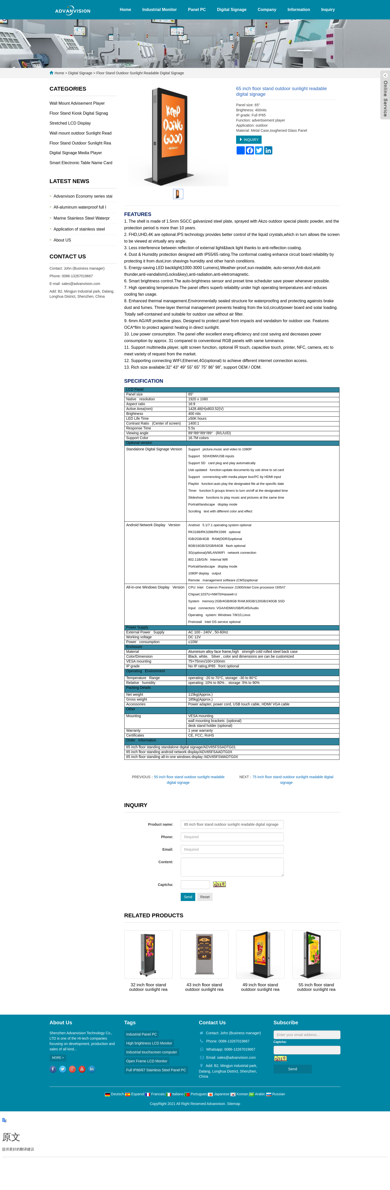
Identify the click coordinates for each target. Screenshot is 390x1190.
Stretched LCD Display (70, 123)
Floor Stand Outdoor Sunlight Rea (80, 143)
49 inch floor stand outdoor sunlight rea (260, 987)
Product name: (160, 824)
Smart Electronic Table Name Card (81, 163)
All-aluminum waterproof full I (80, 207)
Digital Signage (232, 9)
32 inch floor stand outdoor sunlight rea (148, 987)
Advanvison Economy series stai (83, 196)
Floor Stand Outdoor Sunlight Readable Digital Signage (139, 73)
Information (299, 9)
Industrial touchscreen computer (151, 1052)
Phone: (167, 837)
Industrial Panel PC (141, 1034)
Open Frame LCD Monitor (146, 1061)
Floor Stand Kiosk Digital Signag (79, 113)
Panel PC (197, 9)
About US (62, 240)
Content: (166, 862)
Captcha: (165, 885)
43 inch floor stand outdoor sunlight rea (204, 987)
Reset (205, 897)
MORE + (58, 1058)
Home (125, 9)
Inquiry (328, 9)
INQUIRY (249, 140)
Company (267, 9)
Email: (167, 849)
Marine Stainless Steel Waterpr (82, 218)
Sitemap (233, 1104)
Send (188, 897)
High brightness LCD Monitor (149, 1043)
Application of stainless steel (79, 229)
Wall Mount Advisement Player (77, 103)
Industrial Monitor (159, 9)
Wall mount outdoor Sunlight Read (81, 133)
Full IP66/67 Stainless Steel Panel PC (156, 1070)
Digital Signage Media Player (76, 153)
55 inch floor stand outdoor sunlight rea (316, 987)
